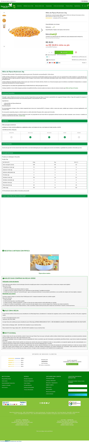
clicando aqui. (22, 115)
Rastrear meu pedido (50, 391)
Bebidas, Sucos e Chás (28, 6)
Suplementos (77, 6)
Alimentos (19, 6)
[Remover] (46, 52)
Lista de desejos (49, 393)
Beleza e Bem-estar (39, 6)
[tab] (66, 57)
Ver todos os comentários (44, 365)
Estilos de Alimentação (59, 6)
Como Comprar (27, 383)
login (8, 1)
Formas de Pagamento (29, 381)
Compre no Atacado (6, 385)
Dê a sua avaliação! (62, 18)
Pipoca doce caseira (44, 273)
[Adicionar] (52, 52)
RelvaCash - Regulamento (51, 382)
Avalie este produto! (72, 364)
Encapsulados (49, 6)
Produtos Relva (69, 6)
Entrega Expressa (28, 385)
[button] (9, 30)
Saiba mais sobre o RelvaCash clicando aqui (52, 38)
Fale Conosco (5, 387)
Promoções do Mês (50, 378)
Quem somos (4, 381)
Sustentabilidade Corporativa (8, 383)
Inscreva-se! (77, 394)
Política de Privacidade (29, 387)
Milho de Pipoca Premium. (72, 88)
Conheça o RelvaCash (51, 380)
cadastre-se (13, 1)
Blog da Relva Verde (6, 378)
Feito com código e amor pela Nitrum (44, 431)
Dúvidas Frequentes (28, 378)
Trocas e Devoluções (28, 389)
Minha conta (48, 387)
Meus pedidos (49, 389)
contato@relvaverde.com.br (12, 318)
